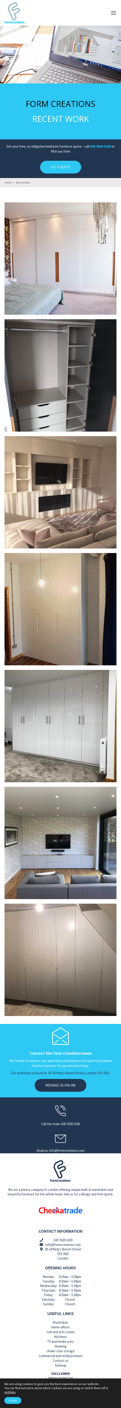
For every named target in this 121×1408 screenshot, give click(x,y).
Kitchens (60, 1337)
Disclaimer (60, 1373)
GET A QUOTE (60, 167)
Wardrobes (60, 1322)
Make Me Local (68, 1397)
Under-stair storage (60, 1351)
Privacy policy (60, 1378)
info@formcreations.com (63, 1244)
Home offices (60, 1327)
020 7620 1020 (100, 146)
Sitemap (60, 1365)
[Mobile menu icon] (113, 13)
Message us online (60, 1085)
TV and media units (60, 1341)
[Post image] (60, 258)
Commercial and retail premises (60, 1356)
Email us (30, 1403)
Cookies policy (60, 1383)
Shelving (61, 1346)
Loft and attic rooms (60, 1332)
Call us (91, 1403)
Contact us (60, 1360)
